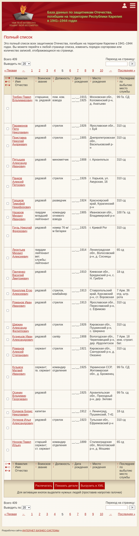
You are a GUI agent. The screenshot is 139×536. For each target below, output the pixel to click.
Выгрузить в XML (92, 485)
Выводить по (13, 63)
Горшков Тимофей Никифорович (21, 204)
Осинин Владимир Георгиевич (20, 396)
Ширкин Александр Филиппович (20, 328)
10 (101, 70)
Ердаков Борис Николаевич (22, 413)
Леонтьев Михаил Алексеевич (20, 253)
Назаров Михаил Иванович (18, 216)
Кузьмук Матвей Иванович (18, 370)
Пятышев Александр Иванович (19, 163)
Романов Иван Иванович (22, 304)
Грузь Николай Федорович (22, 229)
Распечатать (43, 485)
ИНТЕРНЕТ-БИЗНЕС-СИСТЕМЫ (40, 530)
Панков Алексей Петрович (18, 182)
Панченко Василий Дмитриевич (20, 275)
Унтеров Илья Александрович (22, 421)
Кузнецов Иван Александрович (22, 338)
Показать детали (66, 485)
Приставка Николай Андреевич (19, 141)
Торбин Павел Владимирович (22, 98)
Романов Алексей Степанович (20, 352)
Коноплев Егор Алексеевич (22, 292)
